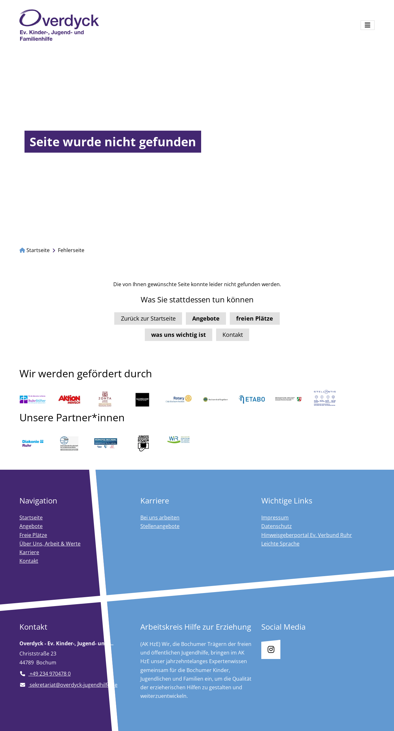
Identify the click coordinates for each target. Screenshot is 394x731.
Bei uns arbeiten (159, 517)
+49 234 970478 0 (45, 673)
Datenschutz (276, 526)
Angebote (31, 526)
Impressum (275, 517)
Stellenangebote (159, 526)
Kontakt (232, 334)
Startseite (34, 250)
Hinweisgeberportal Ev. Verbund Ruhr (306, 535)
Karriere (29, 552)
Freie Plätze (33, 535)
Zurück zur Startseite (148, 318)
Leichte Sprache (280, 543)
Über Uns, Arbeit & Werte (50, 543)
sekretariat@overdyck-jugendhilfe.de (68, 684)
